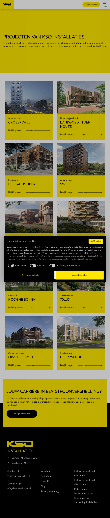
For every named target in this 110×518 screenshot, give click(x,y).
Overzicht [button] (96, 241)
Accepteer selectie (31, 275)
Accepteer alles (79, 275)
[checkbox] (16, 265)
